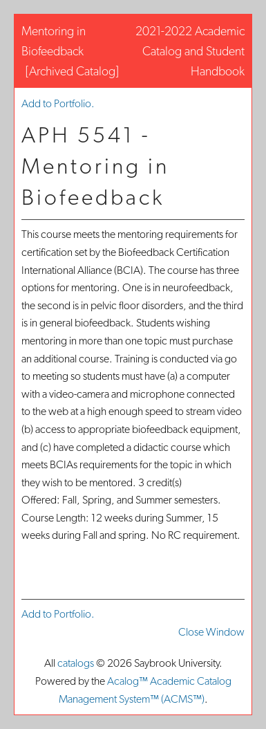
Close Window (211, 631)
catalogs (75, 663)
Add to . (58, 103)
